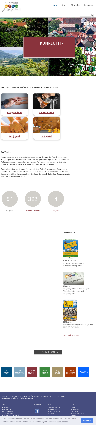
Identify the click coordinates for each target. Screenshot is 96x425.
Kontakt (73, 408)
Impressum (74, 411)
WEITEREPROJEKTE (70, 372)
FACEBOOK (83, 372)
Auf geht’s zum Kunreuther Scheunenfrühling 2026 (74, 263)
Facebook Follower (33, 210)
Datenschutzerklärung (77, 413)
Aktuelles (75, 5)
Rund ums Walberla (54, 411)
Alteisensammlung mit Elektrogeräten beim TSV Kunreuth (78, 324)
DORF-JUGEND (45, 372)
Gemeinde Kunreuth (54, 408)
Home (54, 5)
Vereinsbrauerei (46, 112)
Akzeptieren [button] (87, 420)
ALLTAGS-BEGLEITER (19, 372)
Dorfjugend (14, 136)
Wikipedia (51, 413)
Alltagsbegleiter (14, 112)
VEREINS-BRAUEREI (32, 372)
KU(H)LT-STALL (57, 372)
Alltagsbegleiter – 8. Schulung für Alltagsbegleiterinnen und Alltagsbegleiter (76, 290)
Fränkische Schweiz (53, 409)
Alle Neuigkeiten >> (71, 335)
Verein (64, 5)
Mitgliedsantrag (75, 409)
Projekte (56, 210)
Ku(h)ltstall (47, 136)
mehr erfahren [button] (62, 422)
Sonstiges (88, 5)
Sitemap (73, 415)
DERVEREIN (6, 372)
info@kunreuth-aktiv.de (26, 398)
